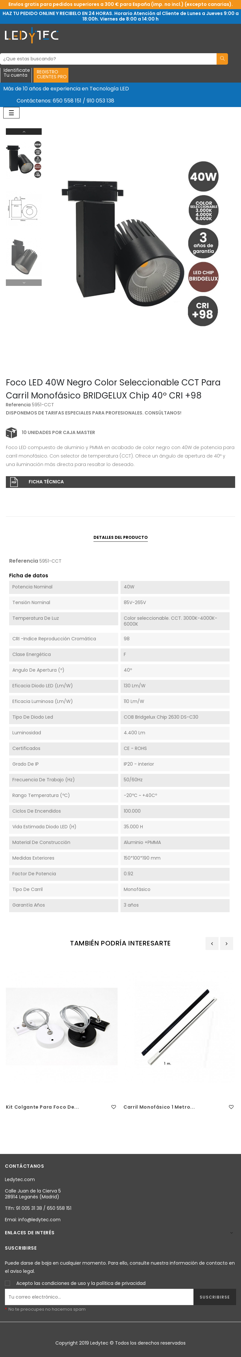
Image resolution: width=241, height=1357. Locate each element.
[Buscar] (108, 59)
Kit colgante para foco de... (42, 1107)
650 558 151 (67, 100)
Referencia (18, 405)
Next (24, 131)
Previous (24, 282)
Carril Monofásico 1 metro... (159, 1107)
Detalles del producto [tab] (120, 537)
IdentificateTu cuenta (17, 73)
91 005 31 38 (29, 1208)
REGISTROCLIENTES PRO (52, 74)
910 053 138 (100, 100)
